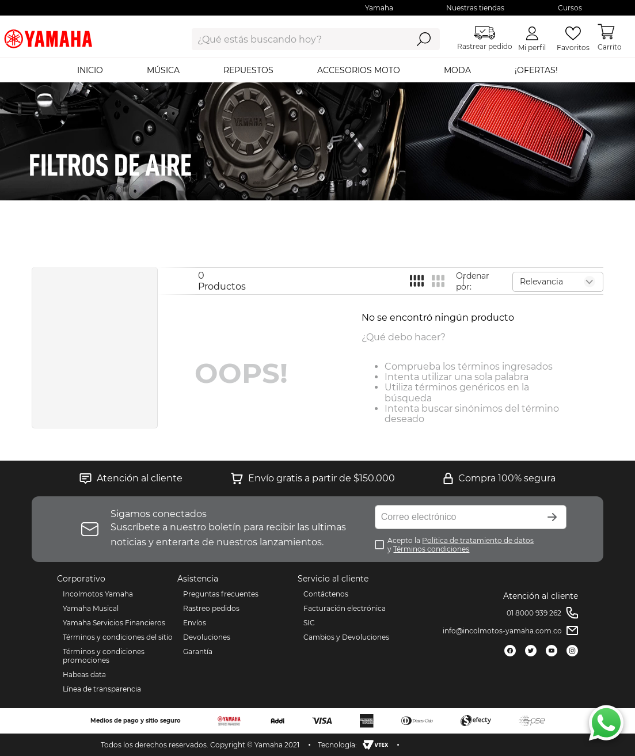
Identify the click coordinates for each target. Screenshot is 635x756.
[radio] (417, 281)
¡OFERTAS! (536, 70)
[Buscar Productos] (423, 39)
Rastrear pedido (484, 38)
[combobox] (291, 39)
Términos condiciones (431, 549)
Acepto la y (460, 544)
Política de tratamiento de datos (478, 540)
